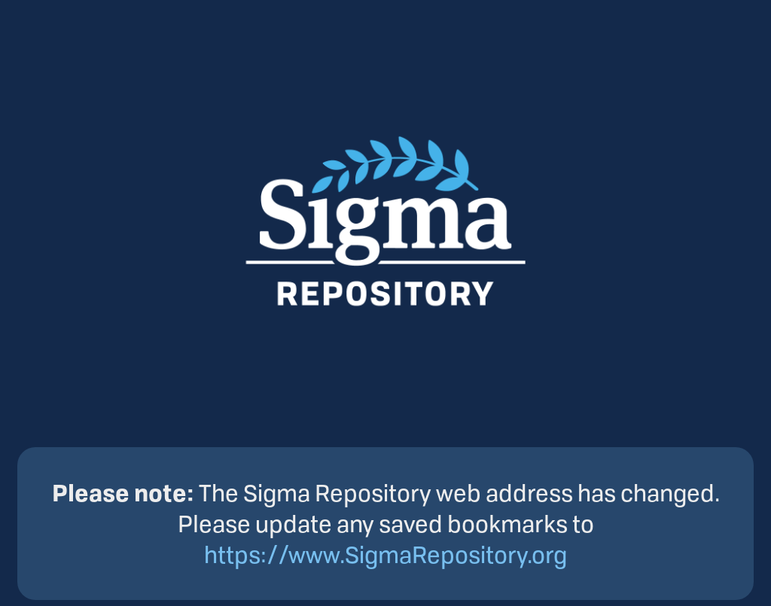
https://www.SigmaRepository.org (385, 554)
